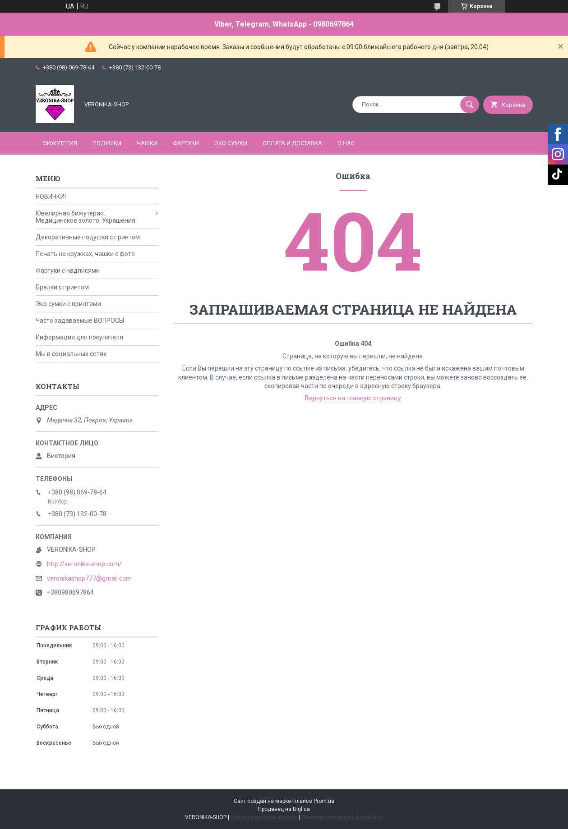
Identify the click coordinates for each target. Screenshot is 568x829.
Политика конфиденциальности (342, 817)
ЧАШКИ (147, 143)
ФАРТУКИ (186, 143)
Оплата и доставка (292, 143)
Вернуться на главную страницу (353, 398)
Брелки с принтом (62, 287)
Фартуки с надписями (68, 270)
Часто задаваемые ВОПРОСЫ (80, 320)
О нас (346, 143)
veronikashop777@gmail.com (89, 578)
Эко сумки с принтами (68, 303)
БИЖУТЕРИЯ (60, 143)
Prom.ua (324, 801)
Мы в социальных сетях (71, 353)
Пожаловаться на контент (264, 817)
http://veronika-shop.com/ (84, 564)
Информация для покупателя (79, 337)
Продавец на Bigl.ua (284, 809)
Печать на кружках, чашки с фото (85, 253)
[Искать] (469, 104)
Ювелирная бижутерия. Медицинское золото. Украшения (85, 217)
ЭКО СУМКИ (230, 143)
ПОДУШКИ (106, 143)
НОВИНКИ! (51, 196)
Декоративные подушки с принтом (88, 237)
